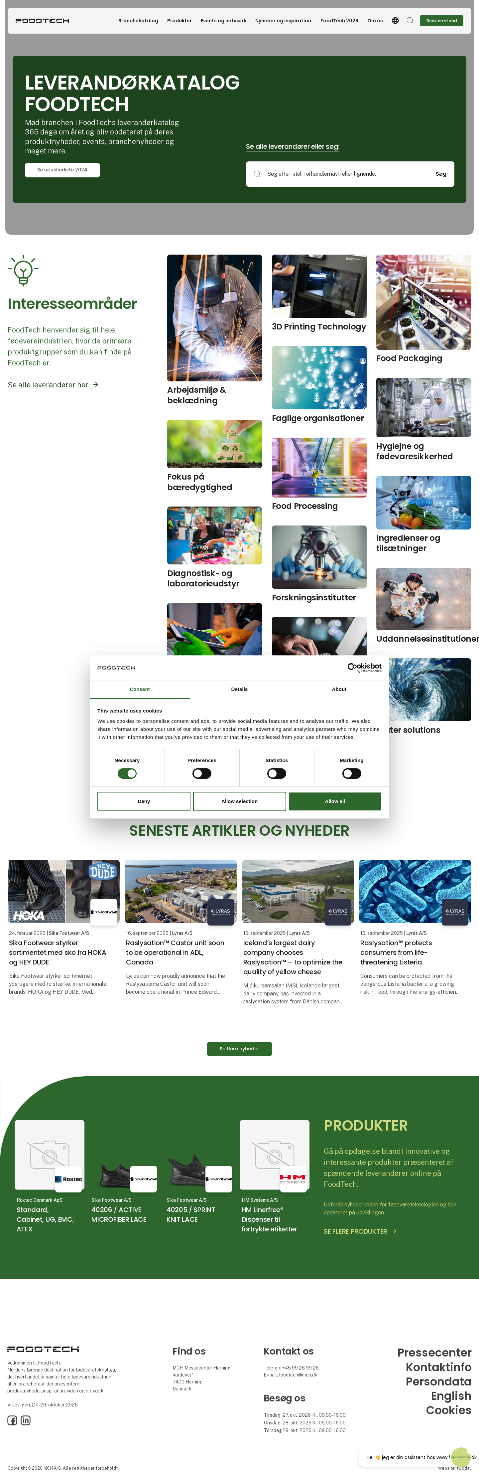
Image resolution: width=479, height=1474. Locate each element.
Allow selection (239, 801)
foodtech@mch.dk (298, 1374)
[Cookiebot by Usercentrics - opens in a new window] (352, 668)
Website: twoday (454, 1468)
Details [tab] (239, 689)
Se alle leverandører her (48, 384)
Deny (144, 801)
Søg (441, 174)
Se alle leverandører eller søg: (292, 146)
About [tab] (339, 689)
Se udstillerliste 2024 (62, 169)
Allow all (335, 801)
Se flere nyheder (239, 1048)
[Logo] (42, 21)
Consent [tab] (140, 689)
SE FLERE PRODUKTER (355, 1231)
